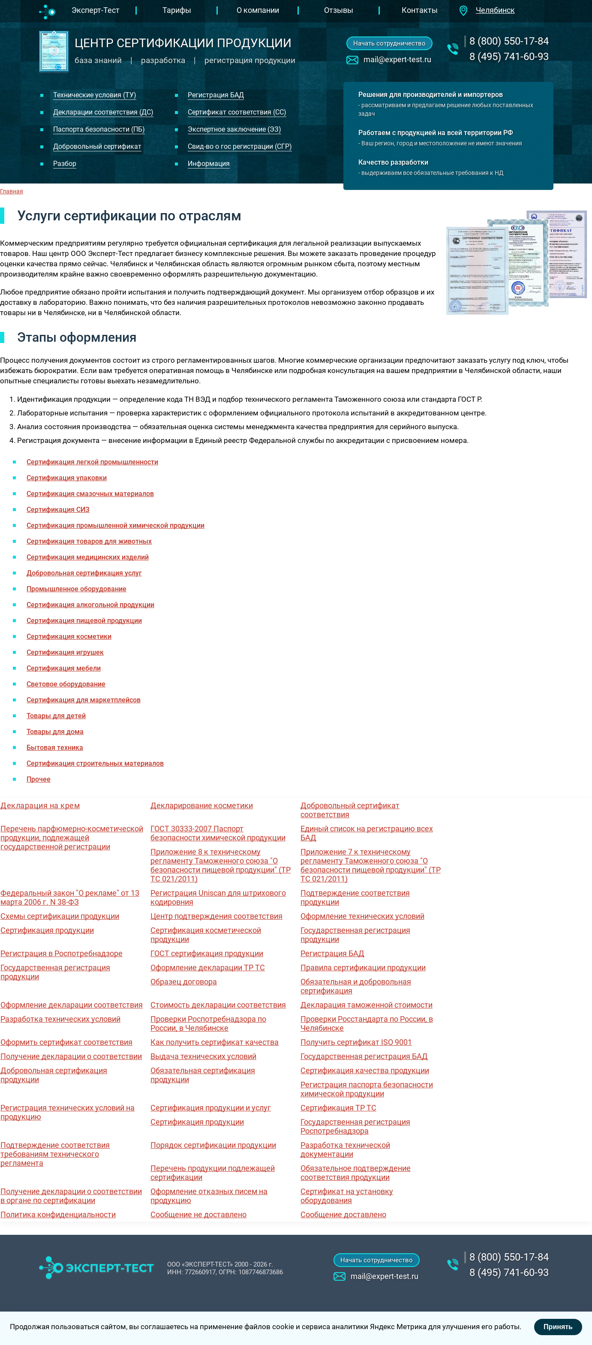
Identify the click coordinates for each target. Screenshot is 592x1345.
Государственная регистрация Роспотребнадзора (355, 1126)
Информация (209, 163)
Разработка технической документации (345, 1149)
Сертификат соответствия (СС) (237, 112)
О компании (258, 10)
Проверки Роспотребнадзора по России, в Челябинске (208, 1023)
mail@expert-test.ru (397, 59)
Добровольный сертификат (97, 146)
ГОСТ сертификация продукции (206, 953)
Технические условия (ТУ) (94, 95)
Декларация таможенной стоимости (367, 1004)
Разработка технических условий (60, 1018)
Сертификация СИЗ (58, 510)
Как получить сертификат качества (214, 1042)
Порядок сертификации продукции (213, 1144)
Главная (11, 191)
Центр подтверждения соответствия (216, 916)
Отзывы (338, 10)
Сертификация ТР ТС (338, 1107)
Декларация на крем (40, 805)
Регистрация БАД (216, 95)
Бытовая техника (55, 747)
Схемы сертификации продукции (59, 916)
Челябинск (495, 10)
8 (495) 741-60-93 (509, 57)
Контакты (420, 10)
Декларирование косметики (201, 805)
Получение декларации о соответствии (71, 1056)
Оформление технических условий (362, 916)
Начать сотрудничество (389, 43)
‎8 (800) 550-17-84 (509, 41)
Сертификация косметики (69, 636)
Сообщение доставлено (343, 1214)
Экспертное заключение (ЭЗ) (234, 129)
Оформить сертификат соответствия (66, 1042)
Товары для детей (56, 716)
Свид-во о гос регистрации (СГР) (240, 146)
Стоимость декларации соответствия (218, 1004)
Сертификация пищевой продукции (84, 621)
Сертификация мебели (64, 668)
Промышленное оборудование (76, 589)
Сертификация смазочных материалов (90, 494)
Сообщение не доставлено (198, 1214)
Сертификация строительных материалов (95, 763)
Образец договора (183, 981)
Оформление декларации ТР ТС (207, 967)
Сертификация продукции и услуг (210, 1107)
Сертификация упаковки (67, 478)
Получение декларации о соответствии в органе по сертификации (71, 1196)
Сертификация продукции (47, 930)
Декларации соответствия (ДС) (103, 112)
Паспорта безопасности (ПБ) (99, 129)
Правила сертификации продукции (363, 967)
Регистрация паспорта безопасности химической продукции (367, 1089)
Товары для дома (55, 732)
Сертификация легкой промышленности (92, 462)
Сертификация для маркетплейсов (84, 700)
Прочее (39, 779)
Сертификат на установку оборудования (347, 1196)
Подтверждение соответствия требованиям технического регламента (55, 1153)
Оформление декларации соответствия (71, 1004)
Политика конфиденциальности (58, 1214)
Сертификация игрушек (65, 652)
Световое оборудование (66, 684)
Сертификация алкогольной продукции (90, 605)
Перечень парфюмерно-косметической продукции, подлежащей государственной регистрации (71, 837)
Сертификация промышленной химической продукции (115, 525)
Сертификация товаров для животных (89, 541)
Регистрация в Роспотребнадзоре (61, 953)
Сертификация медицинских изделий (88, 557)
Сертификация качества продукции (365, 1070)
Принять (558, 1326)
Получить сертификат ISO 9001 (356, 1042)
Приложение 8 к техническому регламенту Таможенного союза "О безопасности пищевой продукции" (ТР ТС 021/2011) (220, 865)
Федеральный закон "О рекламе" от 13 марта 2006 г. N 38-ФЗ (69, 897)
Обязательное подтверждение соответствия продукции (356, 1173)
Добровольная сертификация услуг (84, 573)
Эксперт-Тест (96, 10)
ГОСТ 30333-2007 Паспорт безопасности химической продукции (217, 833)
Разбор (64, 163)
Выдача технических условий (203, 1056)
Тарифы (176, 10)
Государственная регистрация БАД (364, 1056)
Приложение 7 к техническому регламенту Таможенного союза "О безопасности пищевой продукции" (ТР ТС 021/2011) (371, 865)
